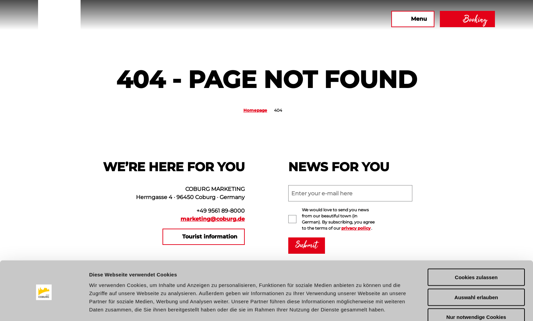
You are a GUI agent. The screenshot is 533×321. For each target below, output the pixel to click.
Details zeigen (361, 307)
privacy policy (356, 228)
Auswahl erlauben (476, 273)
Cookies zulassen (476, 253)
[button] (312, 19)
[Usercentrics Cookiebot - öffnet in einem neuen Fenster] (44, 308)
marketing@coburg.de (212, 219)
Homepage (255, 110)
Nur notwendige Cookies (476, 293)
